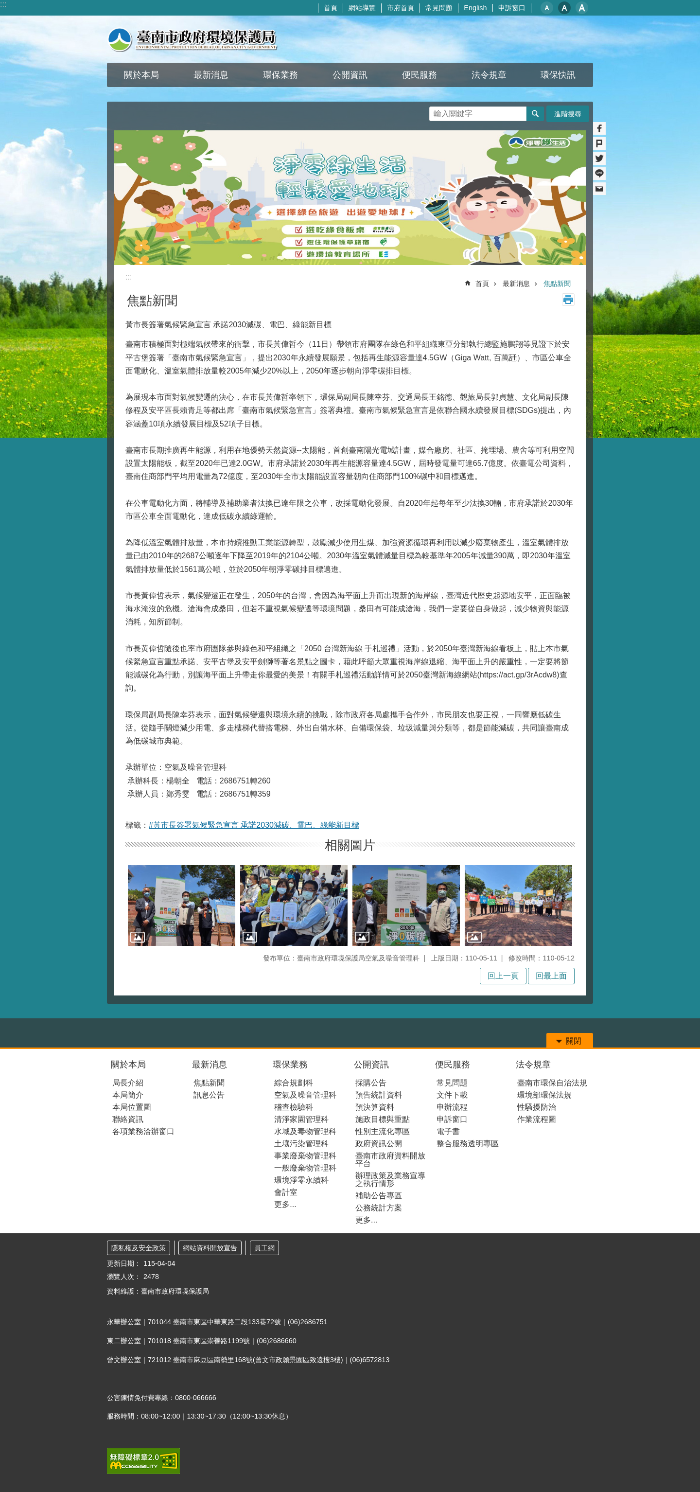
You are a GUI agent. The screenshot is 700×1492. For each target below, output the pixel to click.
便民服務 (452, 1064)
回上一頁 (503, 976)
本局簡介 (127, 1095)
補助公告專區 (378, 1195)
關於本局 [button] (141, 75)
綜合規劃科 (293, 1083)
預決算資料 (374, 1107)
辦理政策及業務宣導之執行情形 (390, 1180)
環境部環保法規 (544, 1095)
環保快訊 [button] (558, 75)
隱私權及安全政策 (138, 1248)
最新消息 (516, 283)
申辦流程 (452, 1107)
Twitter (599, 158)
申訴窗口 (511, 8)
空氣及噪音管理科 (305, 1095)
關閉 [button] (573, 1041)
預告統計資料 (378, 1095)
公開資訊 (371, 1064)
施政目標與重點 (382, 1119)
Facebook (599, 128)
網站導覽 (362, 8)
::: (3, 4)
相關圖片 (350, 845)
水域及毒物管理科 (305, 1131)
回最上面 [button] (551, 976)
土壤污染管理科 (301, 1143)
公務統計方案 (378, 1208)
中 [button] (564, 7)
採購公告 (370, 1083)
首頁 (330, 8)
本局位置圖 (131, 1107)
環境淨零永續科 (301, 1180)
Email (599, 188)
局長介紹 (127, 1083)
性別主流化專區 (382, 1131)
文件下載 (452, 1095)
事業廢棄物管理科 (305, 1156)
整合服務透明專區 (468, 1143)
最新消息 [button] (210, 75)
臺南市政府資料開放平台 (390, 1160)
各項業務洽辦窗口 (143, 1131)
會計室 (286, 1192)
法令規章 (533, 1064)
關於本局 (128, 1064)
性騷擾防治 (536, 1107)
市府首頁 (400, 8)
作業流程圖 (536, 1119)
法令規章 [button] (489, 75)
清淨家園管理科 (301, 1119)
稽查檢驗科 (293, 1107)
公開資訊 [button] (350, 75)
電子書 (448, 1131)
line (599, 173)
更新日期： (124, 1263)
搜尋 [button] (535, 114)
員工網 (264, 1248)
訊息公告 (209, 1095)
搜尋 (437, 111)
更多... (285, 1204)
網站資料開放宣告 (210, 1248)
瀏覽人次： (124, 1276)
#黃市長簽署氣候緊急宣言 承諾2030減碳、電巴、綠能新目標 (254, 825)
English (475, 8)
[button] (181, 905)
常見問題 (439, 8)
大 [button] (582, 7)
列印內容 (568, 299)
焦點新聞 (557, 283)
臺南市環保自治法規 (552, 1083)
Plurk (599, 143)
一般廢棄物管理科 (305, 1168)
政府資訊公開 (378, 1143)
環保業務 (290, 1064)
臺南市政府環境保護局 (192, 39)
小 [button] (547, 7)
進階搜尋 (567, 114)
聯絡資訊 (127, 1119)
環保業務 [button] (280, 75)
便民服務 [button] (419, 75)
